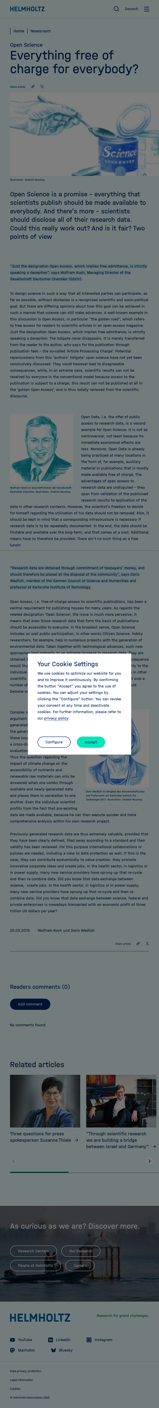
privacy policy (56, 718)
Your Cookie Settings (67, 664)
